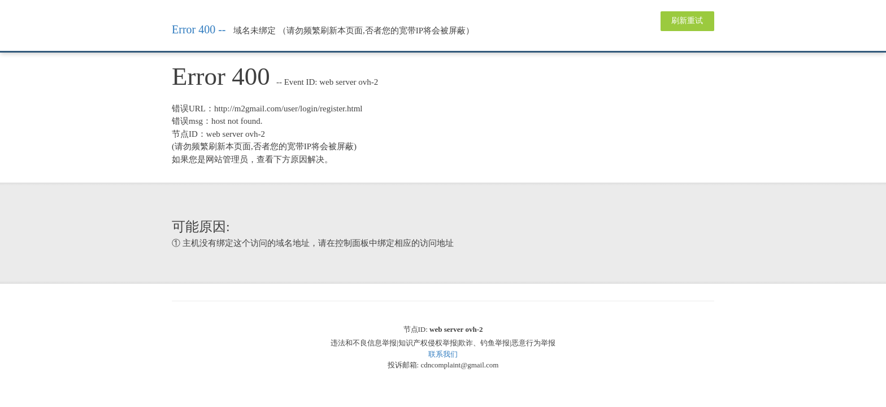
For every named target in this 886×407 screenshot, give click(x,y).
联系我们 (443, 354)
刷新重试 (687, 20)
